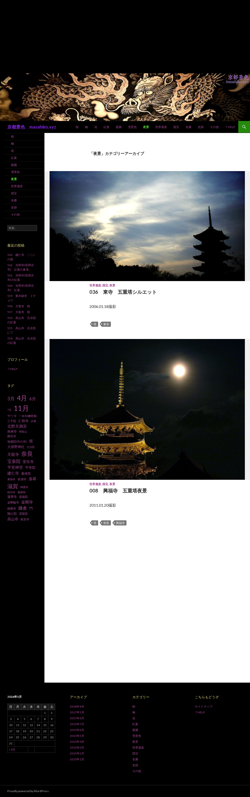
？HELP (230, 127)
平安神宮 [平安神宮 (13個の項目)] (15, 467)
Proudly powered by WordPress (28, 791)
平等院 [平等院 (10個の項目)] (30, 467)
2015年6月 (77, 730)
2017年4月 (77, 718)
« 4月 (12, 749)
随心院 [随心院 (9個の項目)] (12, 513)
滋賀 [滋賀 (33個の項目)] (12, 486)
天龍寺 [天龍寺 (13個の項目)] (13, 454)
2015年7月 (77, 724)
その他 (214, 127)
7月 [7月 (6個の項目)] (9, 409)
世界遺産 (161, 127)
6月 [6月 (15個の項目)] (32, 398)
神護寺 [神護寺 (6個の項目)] (24, 487)
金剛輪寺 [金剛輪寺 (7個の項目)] (13, 502)
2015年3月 (77, 747)
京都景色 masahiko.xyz (31, 127)
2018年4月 (77, 706)
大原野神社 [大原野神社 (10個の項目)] (15, 447)
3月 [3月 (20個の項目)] (11, 398)
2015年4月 (77, 741)
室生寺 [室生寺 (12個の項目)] (28, 461)
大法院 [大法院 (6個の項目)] (31, 446)
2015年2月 (77, 753)
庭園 (119, 127)
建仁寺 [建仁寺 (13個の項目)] (13, 473)
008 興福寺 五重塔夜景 (118, 490)
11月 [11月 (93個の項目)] (21, 408)
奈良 (106, 523)
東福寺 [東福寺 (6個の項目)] (11, 479)
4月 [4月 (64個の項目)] (22, 398)
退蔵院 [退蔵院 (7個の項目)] (23, 496)
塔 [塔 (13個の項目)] (31, 441)
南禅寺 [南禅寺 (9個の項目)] (12, 431)
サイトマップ (203, 706)
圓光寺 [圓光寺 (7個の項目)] (11, 436)
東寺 (106, 324)
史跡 (201, 127)
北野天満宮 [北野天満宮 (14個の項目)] (17, 426)
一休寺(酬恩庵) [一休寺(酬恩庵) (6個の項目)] (28, 415)
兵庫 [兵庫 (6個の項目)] (33, 421)
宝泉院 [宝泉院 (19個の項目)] (14, 461)
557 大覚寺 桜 (18, 312)
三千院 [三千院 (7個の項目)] (11, 421)
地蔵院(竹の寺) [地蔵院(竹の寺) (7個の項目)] (17, 441)
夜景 (146, 127)
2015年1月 (77, 759)
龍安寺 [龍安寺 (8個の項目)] (25, 519)
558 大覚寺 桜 (18, 306)
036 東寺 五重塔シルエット (123, 292)
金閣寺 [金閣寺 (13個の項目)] (27, 502)
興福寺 (120, 523)
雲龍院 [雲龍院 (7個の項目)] (23, 513)
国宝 (176, 127)
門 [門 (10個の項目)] (31, 508)
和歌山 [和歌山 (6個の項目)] (23, 431)
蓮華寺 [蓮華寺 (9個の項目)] (12, 497)
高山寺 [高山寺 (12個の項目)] (12, 519)
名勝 (188, 127)
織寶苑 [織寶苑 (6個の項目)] (22, 492)
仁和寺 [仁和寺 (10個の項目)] (23, 421)
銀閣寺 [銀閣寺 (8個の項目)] (11, 508)
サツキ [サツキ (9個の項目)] (12, 416)
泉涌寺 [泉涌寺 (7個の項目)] (22, 479)
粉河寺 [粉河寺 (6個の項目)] (11, 492)
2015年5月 (77, 736)
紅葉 (106, 127)
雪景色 (132, 127)
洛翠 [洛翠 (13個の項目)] (32, 479)
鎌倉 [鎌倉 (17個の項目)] (22, 508)
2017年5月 (77, 712)
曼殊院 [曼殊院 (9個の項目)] (26, 473)
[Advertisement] (125, 36)
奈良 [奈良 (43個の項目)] (27, 453)
